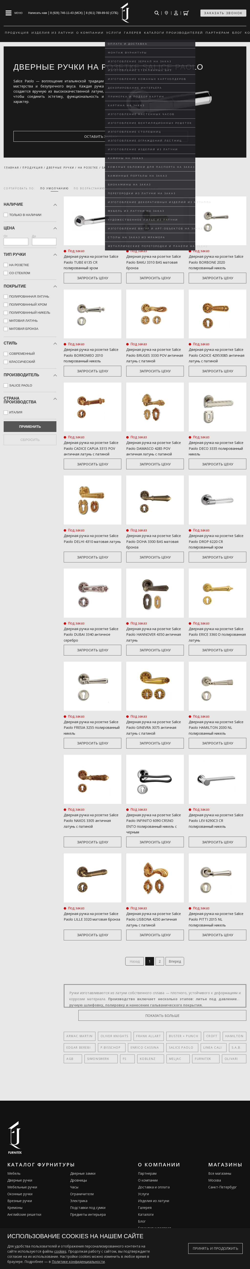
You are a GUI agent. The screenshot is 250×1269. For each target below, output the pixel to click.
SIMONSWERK (93, 1070)
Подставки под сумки (87, 1219)
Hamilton (234, 1048)
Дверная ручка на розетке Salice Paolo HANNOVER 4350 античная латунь (153, 642)
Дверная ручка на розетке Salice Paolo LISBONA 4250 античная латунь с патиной (152, 928)
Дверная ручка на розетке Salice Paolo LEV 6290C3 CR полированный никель (214, 829)
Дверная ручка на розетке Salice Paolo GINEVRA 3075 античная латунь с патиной (152, 735)
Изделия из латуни (153, 1212)
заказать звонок (223, 13)
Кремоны (14, 1219)
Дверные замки (82, 1185)
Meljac (153, 1070)
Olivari (198, 1070)
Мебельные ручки (22, 1198)
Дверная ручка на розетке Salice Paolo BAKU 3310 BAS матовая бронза (151, 262)
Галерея (145, 1219)
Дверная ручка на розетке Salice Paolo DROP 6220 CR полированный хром (214, 548)
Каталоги (146, 1226)
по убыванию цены (139, 188)
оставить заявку (37, 136)
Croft (211, 1048)
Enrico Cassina (140, 1059)
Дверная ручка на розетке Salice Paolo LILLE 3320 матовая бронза (89, 928)
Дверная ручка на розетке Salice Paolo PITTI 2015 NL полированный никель (214, 928)
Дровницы (78, 1192)
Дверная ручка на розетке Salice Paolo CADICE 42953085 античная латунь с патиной (216, 355)
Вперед (177, 971)
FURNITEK (175, 1070)
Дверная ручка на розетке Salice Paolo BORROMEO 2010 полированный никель (91, 355)
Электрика (78, 1212)
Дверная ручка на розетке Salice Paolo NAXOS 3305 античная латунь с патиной (90, 829)
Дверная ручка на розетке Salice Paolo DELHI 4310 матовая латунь (89, 548)
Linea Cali (204, 1059)
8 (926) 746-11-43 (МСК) (66, 13)
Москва (214, 1192)
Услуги (143, 1205)
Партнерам (147, 1185)
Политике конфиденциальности (78, 1261)
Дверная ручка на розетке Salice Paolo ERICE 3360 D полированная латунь (214, 642)
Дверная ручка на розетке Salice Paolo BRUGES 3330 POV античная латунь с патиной (154, 355)
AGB (70, 1070)
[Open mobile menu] (14, 13)
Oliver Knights (114, 1048)
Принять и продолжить (215, 1248)
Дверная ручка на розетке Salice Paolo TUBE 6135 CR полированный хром (89, 262)
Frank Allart (148, 1048)
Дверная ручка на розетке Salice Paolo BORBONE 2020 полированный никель (214, 262)
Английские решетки (24, 1226)
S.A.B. (226, 1059)
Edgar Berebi (78, 1059)
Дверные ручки (19, 1192)
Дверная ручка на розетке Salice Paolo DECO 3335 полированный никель (214, 449)
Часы (74, 1198)
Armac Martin (79, 1048)
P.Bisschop (108, 1059)
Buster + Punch (183, 1048)
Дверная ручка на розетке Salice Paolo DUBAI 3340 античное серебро (89, 642)
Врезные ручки (19, 1212)
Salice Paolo (175, 1059)
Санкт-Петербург (222, 1198)
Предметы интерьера (88, 1226)
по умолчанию (54, 188)
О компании (148, 1192)
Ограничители (82, 1205)
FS (113, 1070)
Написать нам (37, 13)
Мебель (14, 1185)
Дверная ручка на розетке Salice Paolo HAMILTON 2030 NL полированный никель (215, 735)
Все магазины (219, 1185)
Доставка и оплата (154, 1198)
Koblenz (131, 1070)
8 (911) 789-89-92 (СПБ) (102, 13)
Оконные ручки (19, 1205)
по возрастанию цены (95, 188)
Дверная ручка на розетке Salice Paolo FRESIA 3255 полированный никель (89, 735)
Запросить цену (92, 278)
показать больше (223, 1027)
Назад (132, 971)
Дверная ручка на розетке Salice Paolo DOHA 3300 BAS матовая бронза (152, 548)
